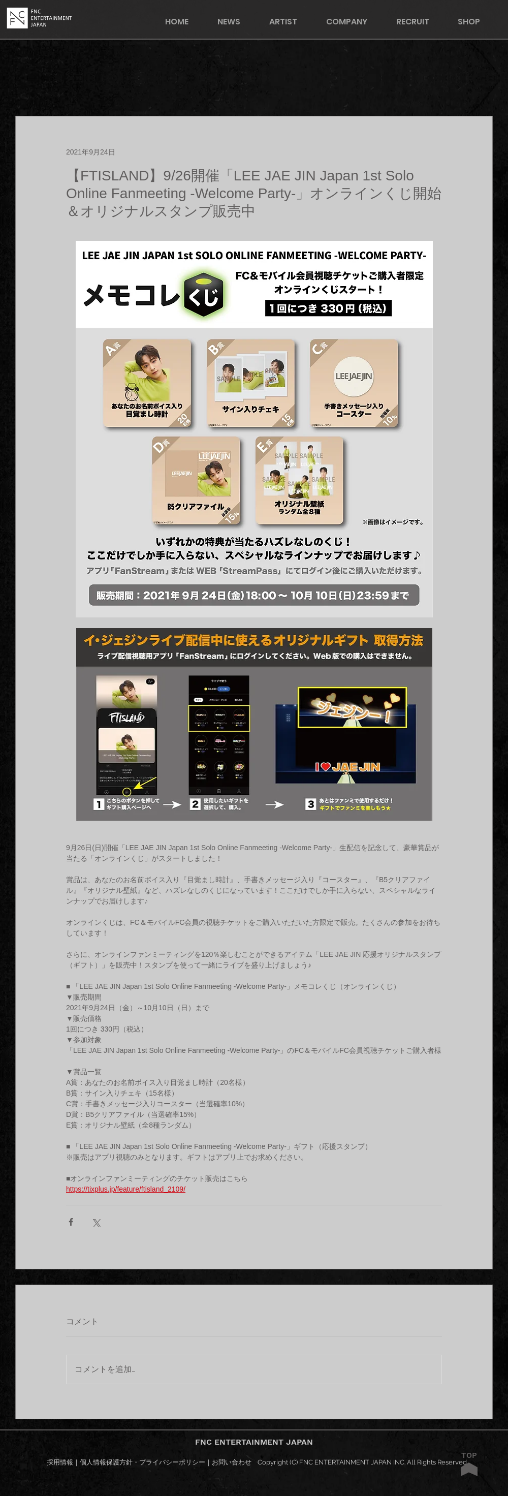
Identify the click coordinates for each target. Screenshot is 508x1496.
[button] (475, 21)
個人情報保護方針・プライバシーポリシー (142, 1462)
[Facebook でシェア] (71, 1222)
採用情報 (60, 1462)
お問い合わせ (231, 1462)
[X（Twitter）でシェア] (96, 1222)
